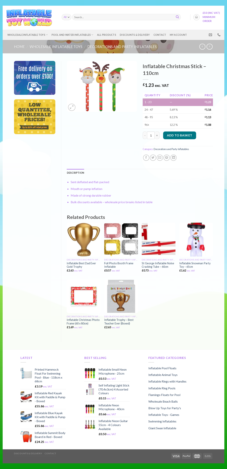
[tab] (75, 173)
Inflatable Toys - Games (163, 414)
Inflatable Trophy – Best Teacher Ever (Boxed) (119, 321)
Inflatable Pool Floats (162, 368)
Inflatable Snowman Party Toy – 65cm (195, 265)
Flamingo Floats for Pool (164, 395)
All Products (106, 34)
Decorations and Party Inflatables (122, 47)
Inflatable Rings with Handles (167, 381)
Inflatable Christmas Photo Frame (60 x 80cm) (83, 321)
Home (19, 47)
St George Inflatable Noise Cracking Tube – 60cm (158, 265)
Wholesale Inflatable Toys (27, 35)
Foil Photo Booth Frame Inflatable (118, 265)
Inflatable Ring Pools (161, 388)
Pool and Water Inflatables (72, 35)
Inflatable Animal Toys (163, 374)
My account (178, 34)
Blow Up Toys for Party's (164, 408)
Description (75, 172)
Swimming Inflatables (162, 421)
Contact (159, 34)
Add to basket (179, 135)
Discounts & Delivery (135, 34)
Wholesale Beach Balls (163, 401)
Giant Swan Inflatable (162, 428)
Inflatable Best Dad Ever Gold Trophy (81, 265)
